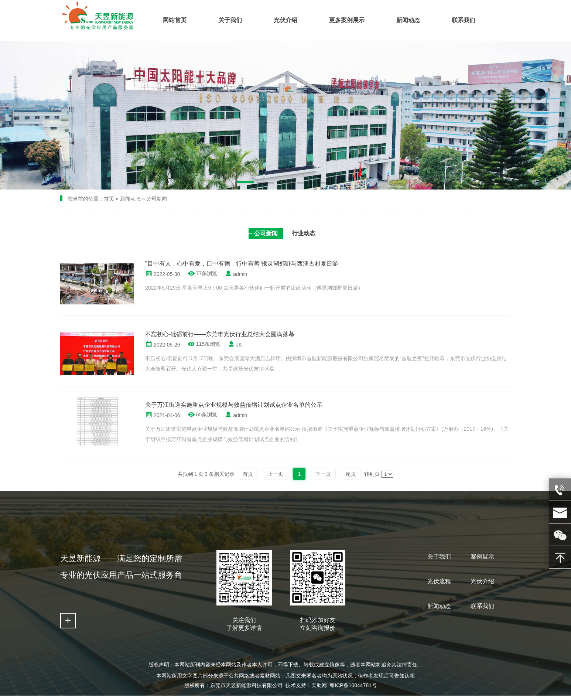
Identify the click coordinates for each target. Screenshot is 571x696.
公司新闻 (156, 199)
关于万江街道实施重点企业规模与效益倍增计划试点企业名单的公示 (233, 405)
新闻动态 (130, 199)
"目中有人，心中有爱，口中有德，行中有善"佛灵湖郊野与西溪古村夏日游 (241, 263)
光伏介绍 (482, 581)
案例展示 (482, 556)
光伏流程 (439, 581)
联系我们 (482, 606)
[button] (245, 183)
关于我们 (439, 556)
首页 (109, 199)
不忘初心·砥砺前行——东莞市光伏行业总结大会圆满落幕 (219, 334)
